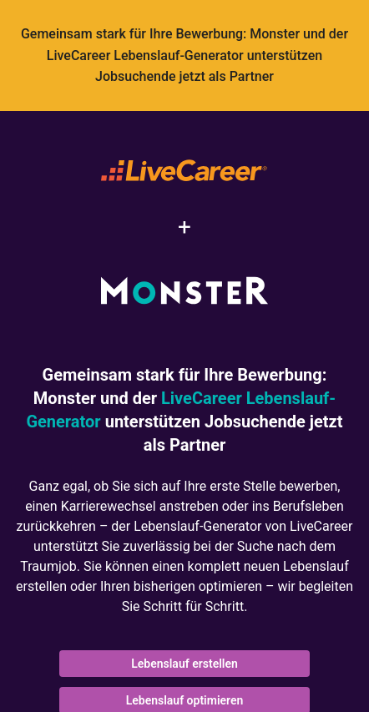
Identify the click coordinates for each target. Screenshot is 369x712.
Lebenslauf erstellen (184, 663)
